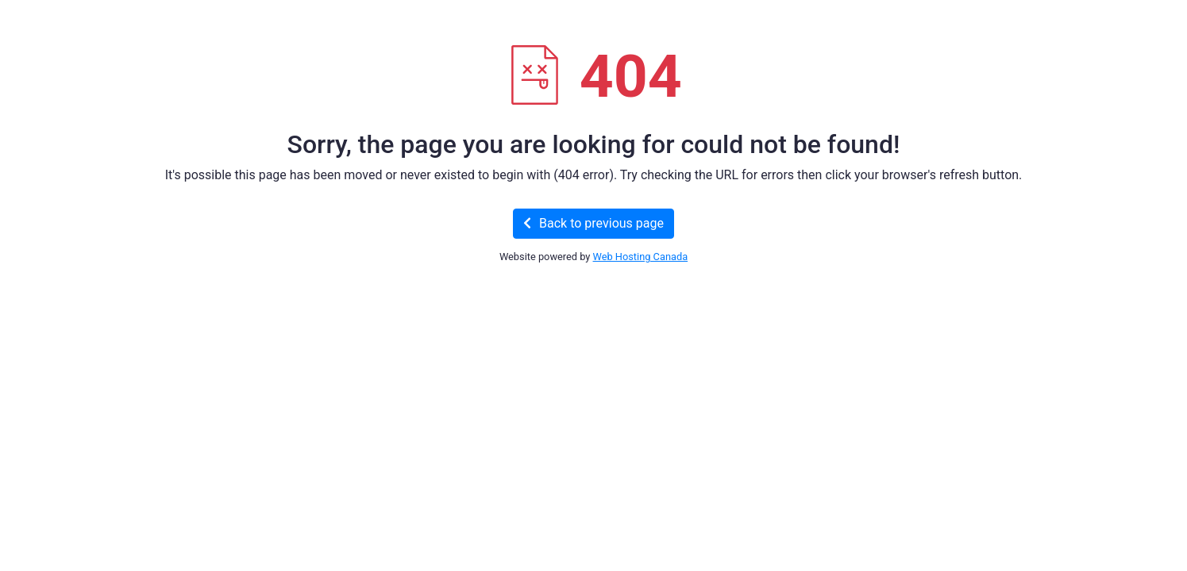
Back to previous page (593, 223)
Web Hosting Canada (640, 257)
